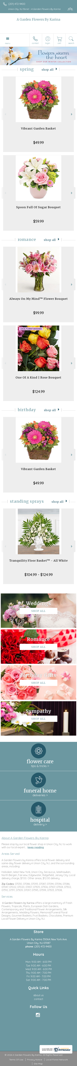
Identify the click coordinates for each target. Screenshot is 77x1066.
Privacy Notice (34, 1059)
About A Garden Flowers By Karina (25, 838)
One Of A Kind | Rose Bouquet (38, 377)
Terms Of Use (16, 1059)
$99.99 (38, 312)
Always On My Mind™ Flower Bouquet (38, 299)
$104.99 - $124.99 (38, 574)
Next (72, 114)
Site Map (38, 1063)
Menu (7, 43)
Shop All (48, 69)
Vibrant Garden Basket (38, 128)
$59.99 (38, 221)
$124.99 (38, 391)
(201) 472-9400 (16, 3)
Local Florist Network (57, 1059)
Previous (5, 114)
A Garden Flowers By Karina (38, 19)
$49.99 (38, 142)
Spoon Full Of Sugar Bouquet (38, 207)
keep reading (36, 847)
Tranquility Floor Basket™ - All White (38, 560)
